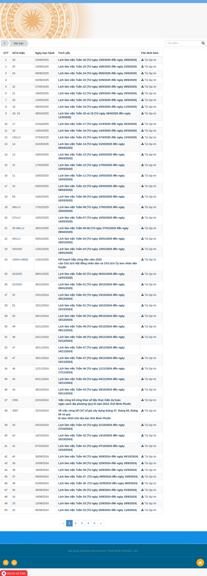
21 (13, 93)
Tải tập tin (148, 59)
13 (13, 154)
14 (13, 144)
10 (13, 186)
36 (13, 483)
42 (13, 435)
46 (13, 368)
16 (13, 130)
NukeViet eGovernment (93, 550)
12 (13, 165)
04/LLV (16, 238)
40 (13, 456)
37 (13, 476)
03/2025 (17, 249)
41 (13, 445)
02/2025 (17, 273)
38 (13, 469)
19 (13, 106)
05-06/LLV (18, 228)
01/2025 (17, 284)
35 (13, 489)
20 (13, 100)
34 (13, 496)
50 (13, 315)
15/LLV (16, 137)
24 (13, 73)
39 (13, 463)
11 (13, 175)
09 (13, 196)
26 (13, 59)
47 (13, 347)
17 (13, 123)
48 (13, 336)
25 (13, 66)
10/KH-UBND (20, 259)
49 (13, 326)
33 (13, 503)
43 (13, 424)
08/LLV (16, 207)
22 (13, 86)
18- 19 (16, 113)
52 (13, 294)
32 (13, 510)
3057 (15, 410)
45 (13, 379)
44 (13, 389)
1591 (15, 400)
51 (13, 305)
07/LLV (16, 217)
